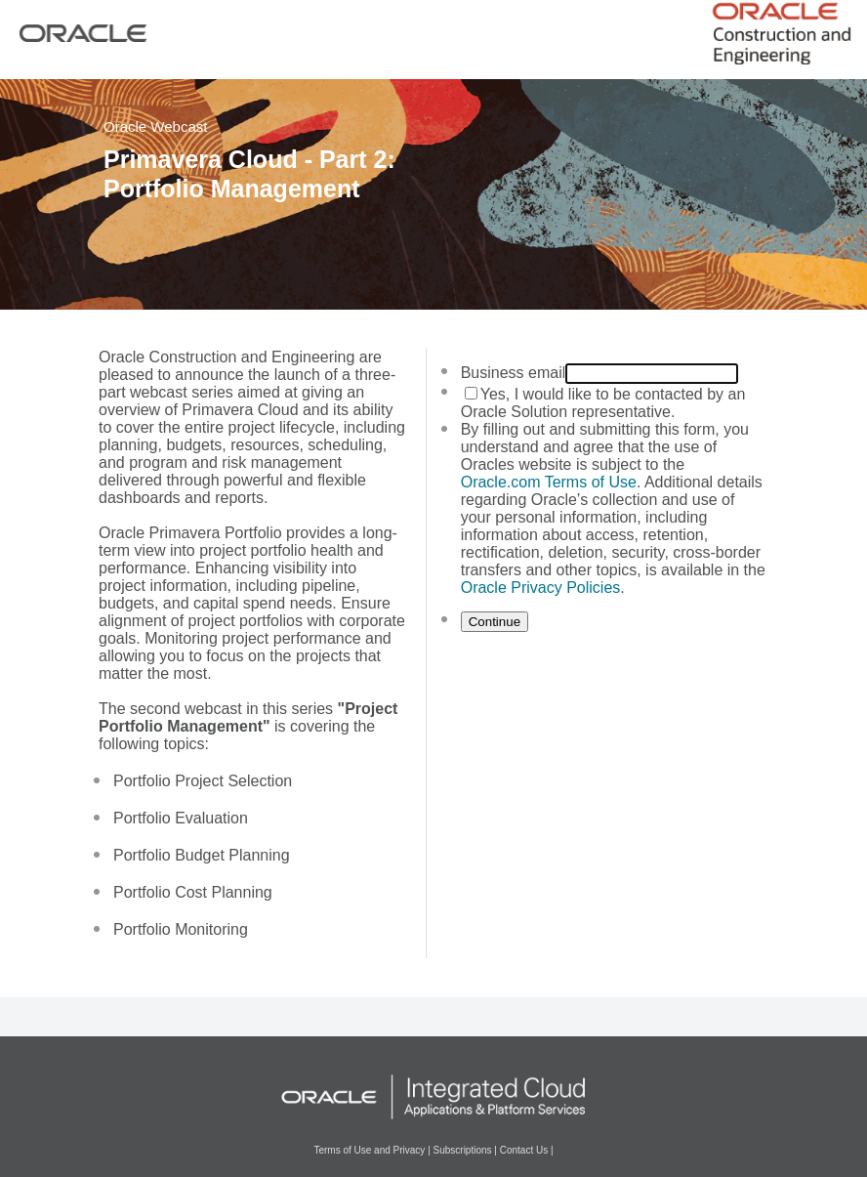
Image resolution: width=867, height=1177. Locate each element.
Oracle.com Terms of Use (549, 482)
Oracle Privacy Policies (541, 587)
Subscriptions (463, 1150)
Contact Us (524, 1150)
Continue (494, 621)
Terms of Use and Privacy (369, 1150)
